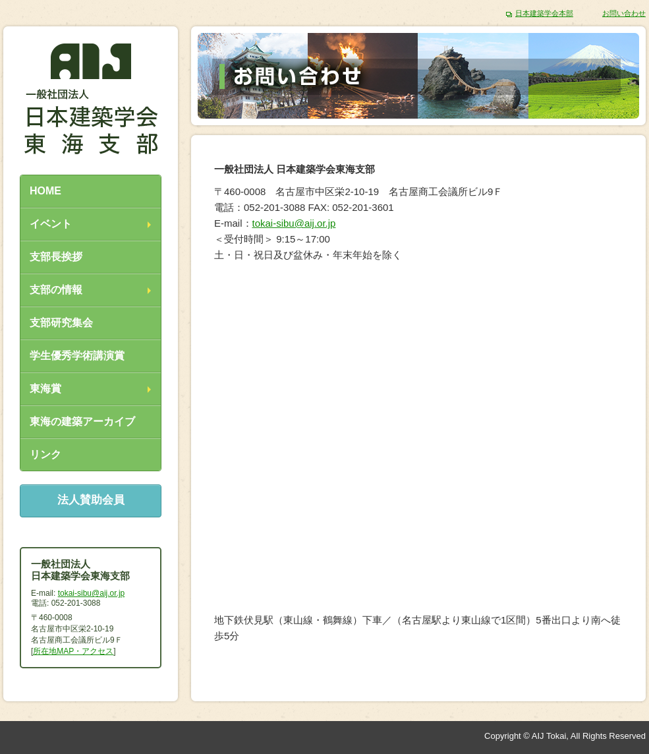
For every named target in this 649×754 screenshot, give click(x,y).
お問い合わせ (624, 13)
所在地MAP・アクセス (73, 651)
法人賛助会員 (91, 500)
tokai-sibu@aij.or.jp (294, 223)
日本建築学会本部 (544, 13)
